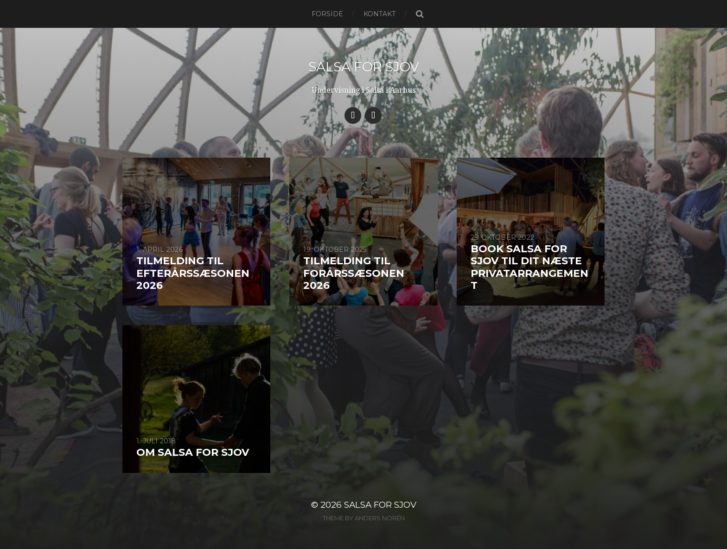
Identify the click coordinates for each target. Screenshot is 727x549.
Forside (327, 14)
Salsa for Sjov (363, 67)
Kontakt (379, 14)
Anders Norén (380, 518)
